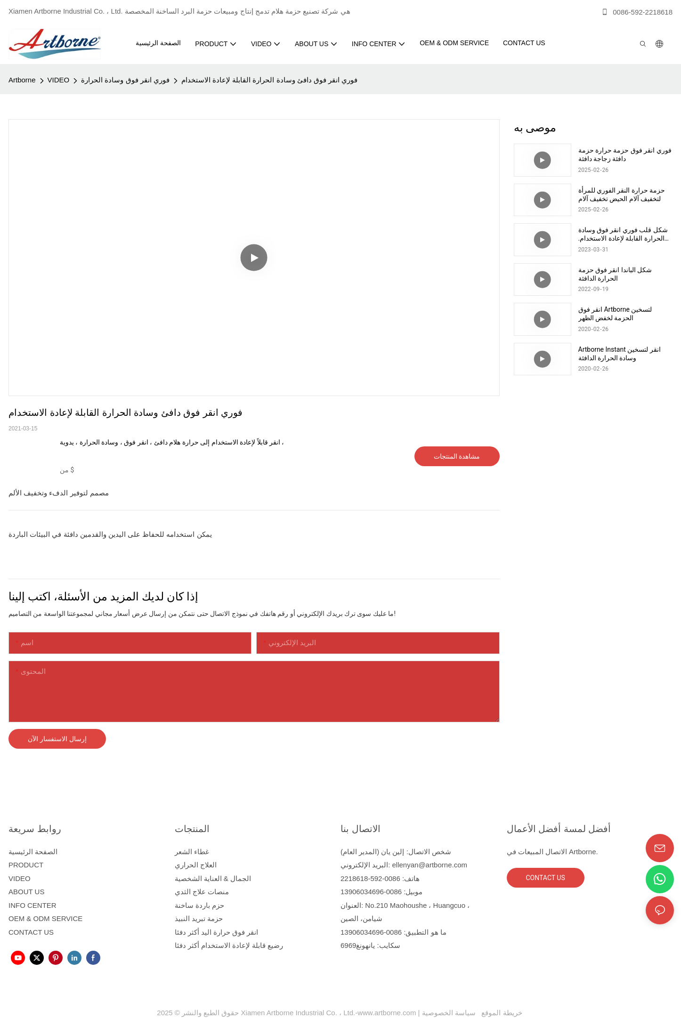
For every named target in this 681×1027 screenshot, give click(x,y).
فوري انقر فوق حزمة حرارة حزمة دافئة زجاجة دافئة (625, 154)
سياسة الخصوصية (473, 1013)
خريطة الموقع (500, 1013)
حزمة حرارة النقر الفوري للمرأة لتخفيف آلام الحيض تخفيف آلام (621, 194)
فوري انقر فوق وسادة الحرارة (125, 80)
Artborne (22, 80)
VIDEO (59, 80)
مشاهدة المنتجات (457, 456)
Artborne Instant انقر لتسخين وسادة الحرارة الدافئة (619, 354)
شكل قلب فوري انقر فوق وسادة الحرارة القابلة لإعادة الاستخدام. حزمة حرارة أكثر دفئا (623, 234)
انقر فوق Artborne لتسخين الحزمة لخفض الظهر (615, 314)
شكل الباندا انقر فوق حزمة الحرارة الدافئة (615, 274)
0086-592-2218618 (637, 12)
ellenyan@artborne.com (429, 865)
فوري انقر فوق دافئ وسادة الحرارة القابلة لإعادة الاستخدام (269, 80)
